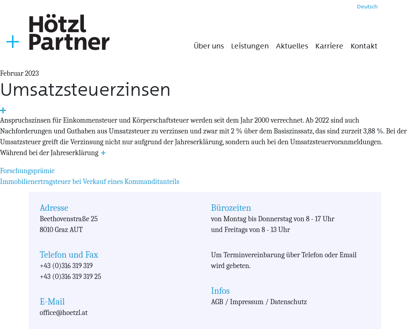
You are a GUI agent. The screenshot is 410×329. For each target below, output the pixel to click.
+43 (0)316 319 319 (66, 266)
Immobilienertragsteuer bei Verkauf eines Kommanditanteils (89, 182)
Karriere (329, 46)
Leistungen (250, 46)
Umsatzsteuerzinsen (85, 89)
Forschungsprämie (27, 171)
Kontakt (364, 46)
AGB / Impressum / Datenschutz (259, 302)
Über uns (209, 46)
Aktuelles (292, 46)
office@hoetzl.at (63, 313)
